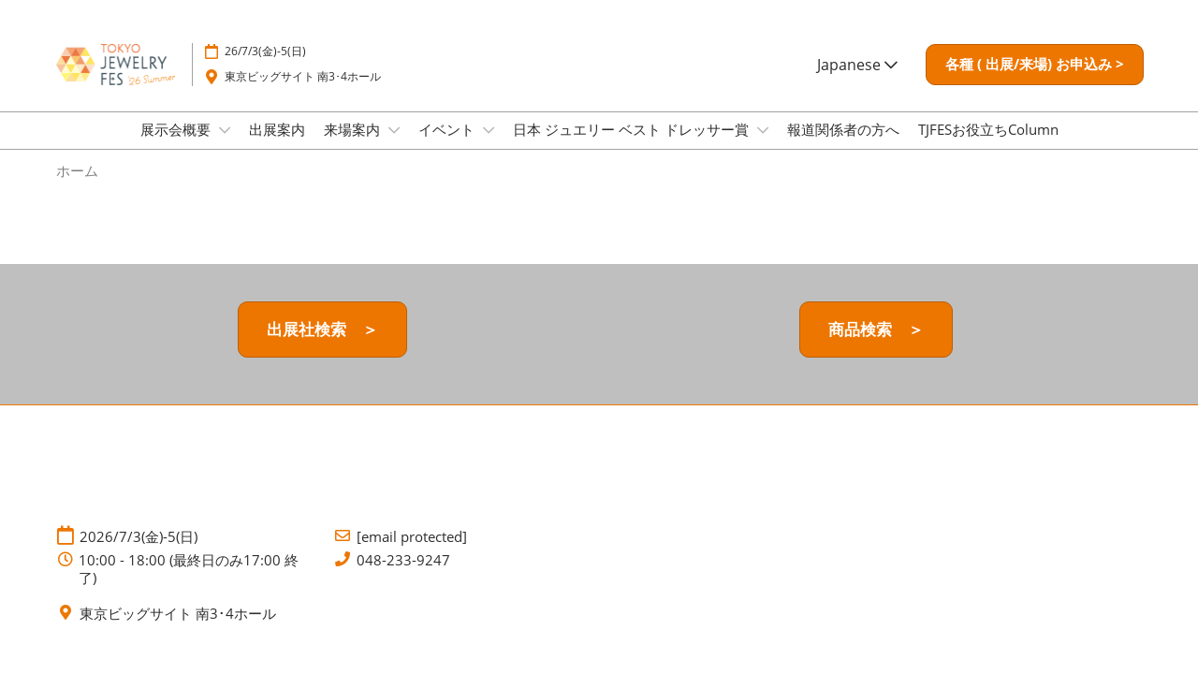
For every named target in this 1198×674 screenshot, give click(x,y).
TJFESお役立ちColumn (988, 129)
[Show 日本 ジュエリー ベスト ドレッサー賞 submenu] (762, 130)
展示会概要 (177, 129)
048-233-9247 (403, 560)
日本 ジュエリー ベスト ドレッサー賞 (632, 129)
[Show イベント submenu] (488, 130)
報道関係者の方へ (843, 129)
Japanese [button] (857, 64)
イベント (448, 129)
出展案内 (277, 129)
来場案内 (354, 129)
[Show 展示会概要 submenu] (224, 130)
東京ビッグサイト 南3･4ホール (303, 76)
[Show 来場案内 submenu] (394, 130)
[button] (1035, 64)
